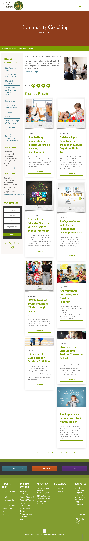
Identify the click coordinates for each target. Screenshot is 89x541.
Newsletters (11, 49)
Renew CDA (58, 488)
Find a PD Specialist (27, 497)
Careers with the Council (9, 492)
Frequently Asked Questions (26, 515)
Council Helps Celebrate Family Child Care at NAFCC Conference (11, 92)
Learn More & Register (32, 72)
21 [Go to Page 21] (71, 453)
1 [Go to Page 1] (37, 453)
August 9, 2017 (32, 296)
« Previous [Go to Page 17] (31, 453)
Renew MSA (58, 491)
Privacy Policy (28, 534)
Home (3, 49)
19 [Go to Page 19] (62, 453)
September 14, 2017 (65, 133)
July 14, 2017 (31, 350)
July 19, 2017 (63, 343)
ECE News (9, 116)
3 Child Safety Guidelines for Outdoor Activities (39, 357)
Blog (21, 519)
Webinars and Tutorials (25, 510)
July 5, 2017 (63, 410)
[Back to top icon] (44, 531)
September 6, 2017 (33, 215)
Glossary (6, 515)
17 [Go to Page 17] (53, 453)
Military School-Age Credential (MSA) (44, 497)
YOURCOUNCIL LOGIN (15, 469)
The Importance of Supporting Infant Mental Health (71, 418)
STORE (74, 469)
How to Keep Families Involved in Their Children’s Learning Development (39, 145)
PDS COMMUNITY (44, 469)
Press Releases (8, 512)
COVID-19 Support (9, 505)
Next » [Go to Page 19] (81, 453)
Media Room (7, 509)
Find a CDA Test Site (27, 500)
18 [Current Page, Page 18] (57, 453)
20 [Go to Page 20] (66, 453)
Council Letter (10, 101)
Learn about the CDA (8, 501)
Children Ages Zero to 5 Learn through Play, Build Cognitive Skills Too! (71, 145)
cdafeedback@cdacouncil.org (14, 168)
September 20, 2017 (33, 133)
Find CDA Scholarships (24, 492)
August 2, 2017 (64, 287)
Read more (39, 171)
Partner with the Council (43, 502)
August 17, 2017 (64, 217)
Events (5, 497)
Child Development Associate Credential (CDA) (44, 490)
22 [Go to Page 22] (75, 453)
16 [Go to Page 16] (49, 453)
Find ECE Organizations (25, 504)
